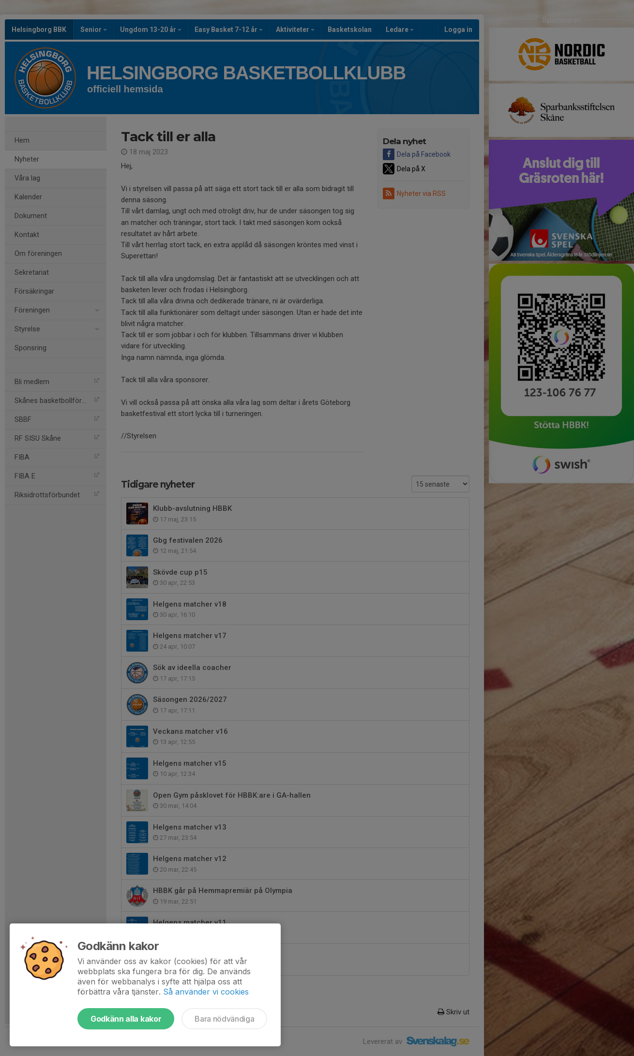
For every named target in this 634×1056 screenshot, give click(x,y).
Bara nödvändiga (224, 1019)
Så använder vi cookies (206, 992)
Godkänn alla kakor (126, 1019)
